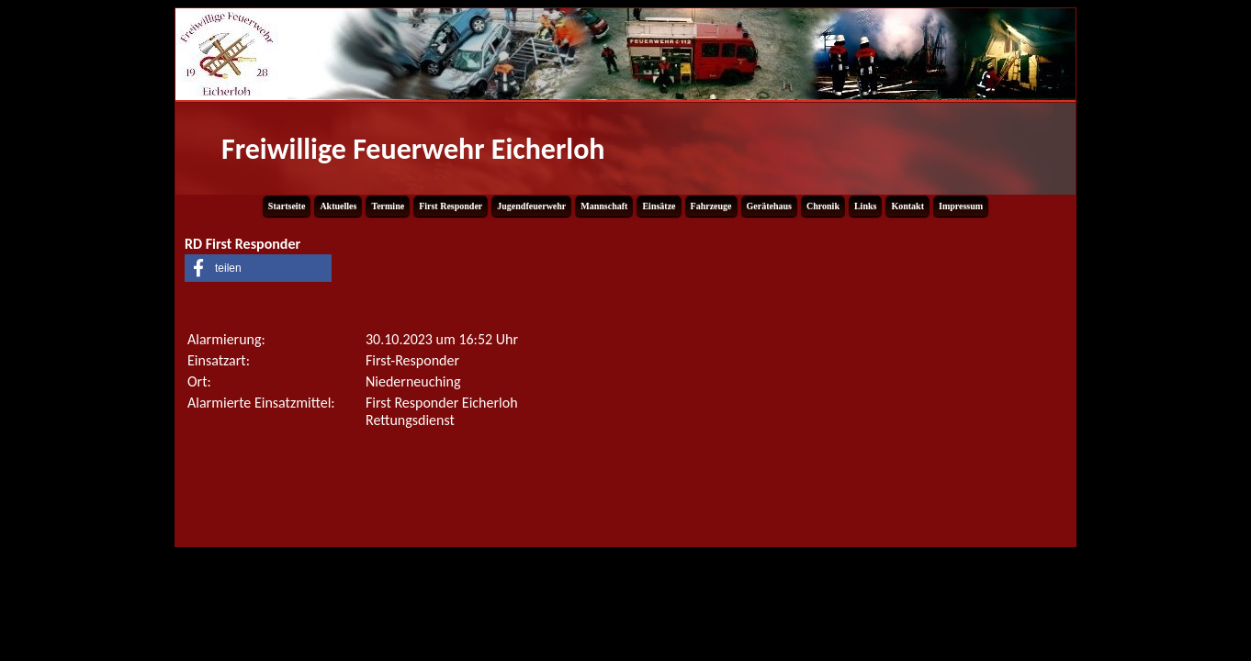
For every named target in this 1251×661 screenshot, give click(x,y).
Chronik (823, 206)
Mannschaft (603, 206)
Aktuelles (338, 206)
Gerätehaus (769, 206)
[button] (258, 268)
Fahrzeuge (711, 206)
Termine (387, 206)
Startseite (287, 206)
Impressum (961, 206)
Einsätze (658, 206)
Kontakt (907, 206)
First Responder (450, 206)
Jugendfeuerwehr (531, 206)
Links (865, 206)
